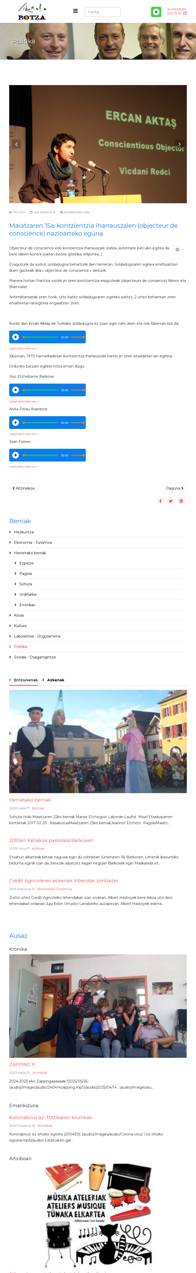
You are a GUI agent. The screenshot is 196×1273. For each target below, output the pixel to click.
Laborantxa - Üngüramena (36, 636)
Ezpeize (26, 563)
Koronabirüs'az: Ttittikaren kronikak (50, 1117)
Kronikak (40, 1073)
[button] (16, 144)
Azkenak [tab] (55, 680)
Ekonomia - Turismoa (32, 542)
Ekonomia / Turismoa (54, 889)
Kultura (20, 626)
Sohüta (25, 584)
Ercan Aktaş (39, 323)
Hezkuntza (23, 532)
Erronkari (26, 605)
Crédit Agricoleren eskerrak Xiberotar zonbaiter (63, 881)
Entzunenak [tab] (25, 680)
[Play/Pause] (156, 12)
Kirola (18, 615)
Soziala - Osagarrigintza (34, 657)
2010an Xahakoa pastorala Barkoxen (51, 840)
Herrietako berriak (29, 553)
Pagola (25, 573)
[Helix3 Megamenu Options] (75, 11)
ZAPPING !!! (22, 1064)
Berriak (38, 808)
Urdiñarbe (27, 594)
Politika (19, 212)
